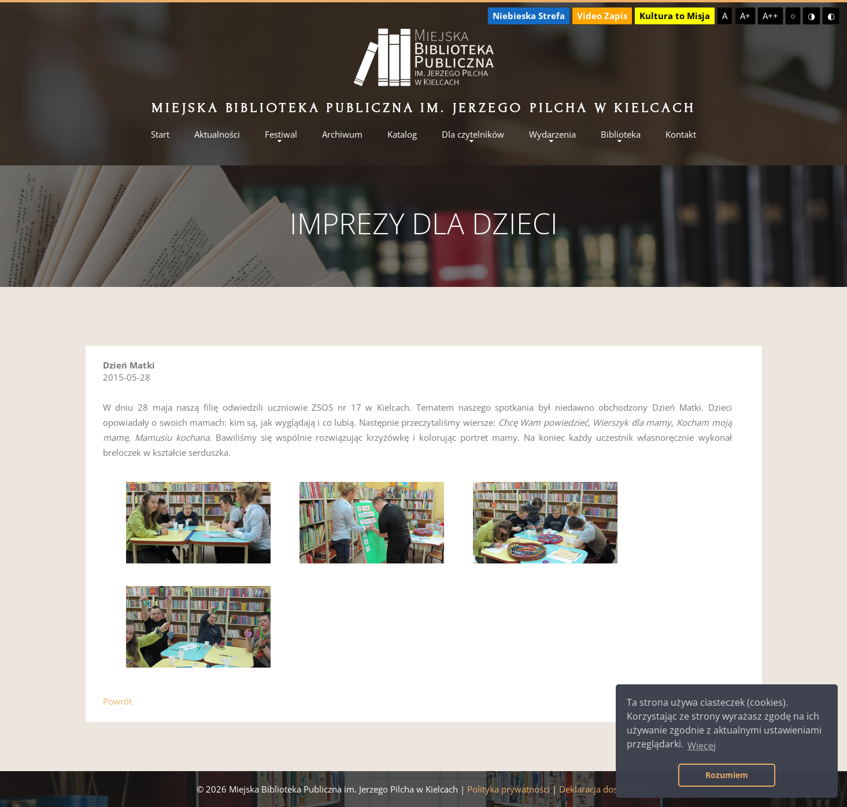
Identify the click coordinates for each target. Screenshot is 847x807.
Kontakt (680, 134)
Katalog (402, 134)
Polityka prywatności (508, 789)
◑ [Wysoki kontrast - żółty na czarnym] (811, 15)
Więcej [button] (701, 745)
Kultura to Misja (674, 15)
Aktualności (217, 134)
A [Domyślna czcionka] (724, 15)
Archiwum (342, 134)
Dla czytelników (473, 134)
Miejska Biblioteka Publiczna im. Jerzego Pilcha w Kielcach (423, 108)
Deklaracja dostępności (605, 789)
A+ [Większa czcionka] (745, 15)
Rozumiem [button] (726, 774)
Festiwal (281, 134)
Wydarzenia (552, 134)
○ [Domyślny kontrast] (793, 15)
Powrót (117, 701)
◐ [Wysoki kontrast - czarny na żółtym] (831, 15)
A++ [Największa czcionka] (770, 15)
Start (160, 134)
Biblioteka (621, 134)
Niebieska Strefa (529, 15)
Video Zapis (602, 15)
